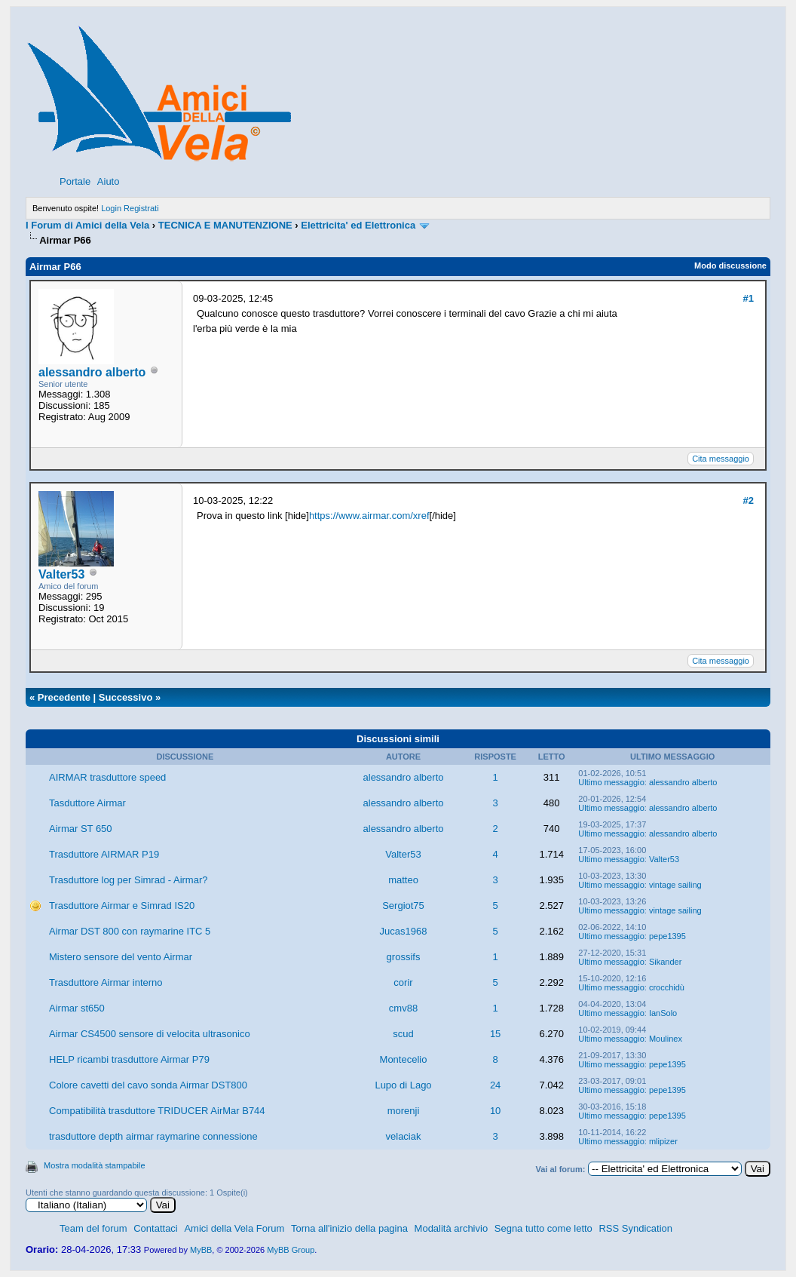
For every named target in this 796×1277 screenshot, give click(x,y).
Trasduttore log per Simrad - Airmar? (128, 880)
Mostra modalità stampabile (94, 1165)
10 (495, 1110)
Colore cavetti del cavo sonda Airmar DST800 (148, 1085)
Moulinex (665, 1038)
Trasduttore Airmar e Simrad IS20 (121, 905)
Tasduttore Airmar (87, 803)
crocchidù (666, 987)
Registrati (141, 208)
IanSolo (663, 1013)
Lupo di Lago (403, 1085)
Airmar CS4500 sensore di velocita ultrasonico (149, 1033)
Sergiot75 (403, 905)
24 (495, 1085)
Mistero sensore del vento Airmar (120, 956)
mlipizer (663, 1141)
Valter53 (61, 574)
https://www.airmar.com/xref (369, 515)
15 (495, 1033)
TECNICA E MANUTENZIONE (225, 225)
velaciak (403, 1136)
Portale (75, 181)
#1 (748, 298)
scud (403, 1033)
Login (111, 208)
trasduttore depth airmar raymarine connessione (153, 1136)
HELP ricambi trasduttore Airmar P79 (129, 1059)
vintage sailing (675, 884)
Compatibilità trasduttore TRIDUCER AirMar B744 (157, 1110)
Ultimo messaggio (611, 782)
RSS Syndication (635, 1228)
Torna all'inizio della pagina (349, 1228)
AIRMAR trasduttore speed (107, 777)
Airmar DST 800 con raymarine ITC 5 (129, 931)
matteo (403, 880)
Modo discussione (730, 265)
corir (402, 982)
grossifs (404, 956)
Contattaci (155, 1228)
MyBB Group (290, 1249)
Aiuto (108, 181)
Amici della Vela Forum (234, 1228)
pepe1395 (667, 936)
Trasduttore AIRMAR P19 (104, 854)
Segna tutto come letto (543, 1228)
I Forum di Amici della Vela (87, 225)
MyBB (201, 1249)
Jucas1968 (403, 931)
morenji (403, 1110)
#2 (748, 500)
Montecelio (403, 1059)
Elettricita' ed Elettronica (358, 225)
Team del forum (93, 1228)
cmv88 (403, 1008)
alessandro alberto (91, 372)
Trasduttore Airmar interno (106, 982)
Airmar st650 (77, 1008)
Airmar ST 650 (80, 828)
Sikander (665, 961)
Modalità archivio (451, 1228)
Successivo (126, 697)
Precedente (64, 697)
